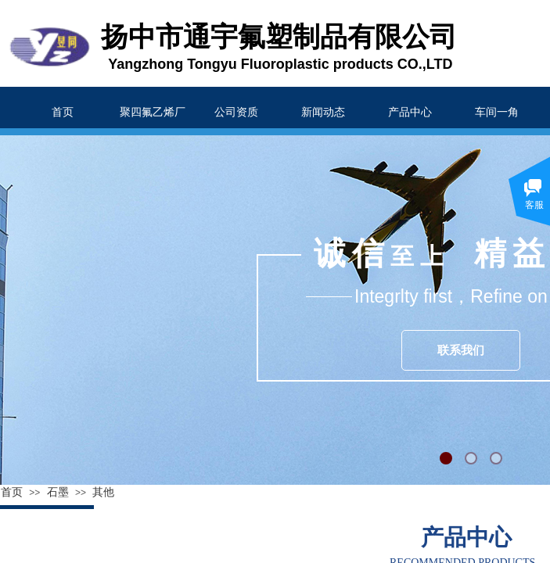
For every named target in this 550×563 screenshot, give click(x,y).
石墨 (58, 492)
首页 (12, 492)
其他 (103, 492)
